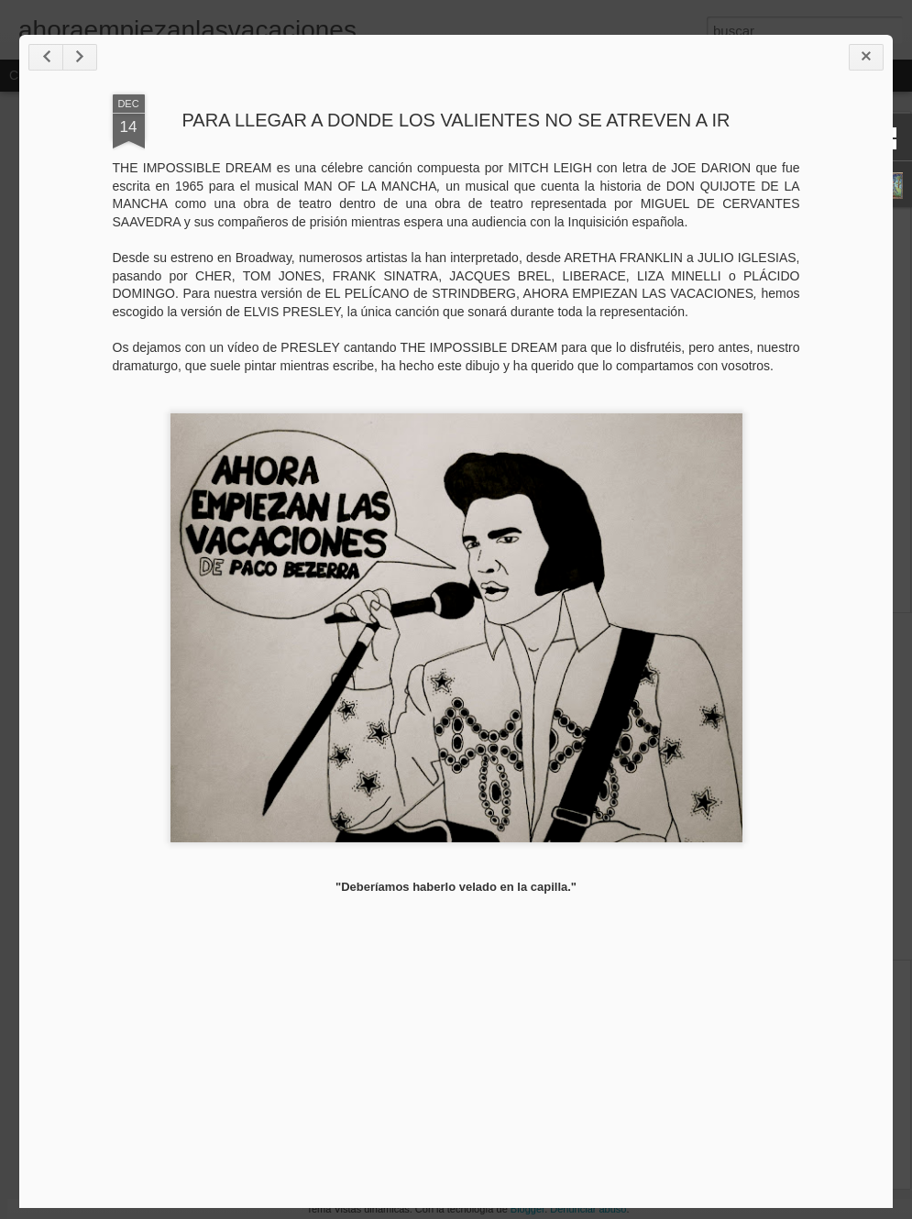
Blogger (527, 1208)
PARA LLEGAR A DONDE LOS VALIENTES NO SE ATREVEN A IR (456, 120)
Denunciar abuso (588, 1208)
